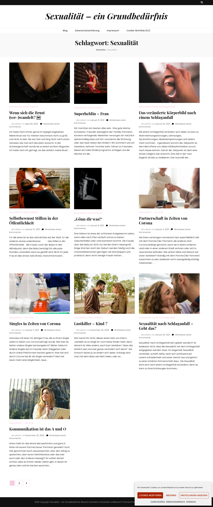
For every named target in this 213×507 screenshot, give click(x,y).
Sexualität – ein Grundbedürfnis (106, 15)
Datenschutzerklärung (175, 501)
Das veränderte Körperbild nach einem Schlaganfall (167, 115)
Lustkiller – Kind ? (90, 323)
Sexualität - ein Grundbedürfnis (65, 502)
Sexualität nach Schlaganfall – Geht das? (166, 326)
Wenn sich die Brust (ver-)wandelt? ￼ (27, 115)
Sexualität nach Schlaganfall (157, 106)
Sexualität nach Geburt (23, 106)
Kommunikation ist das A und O (37, 428)
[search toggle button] (202, 2)
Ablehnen (171, 495)
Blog (65, 30)
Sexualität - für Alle (151, 212)
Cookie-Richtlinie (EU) (138, 30)
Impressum (191, 501)
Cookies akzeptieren (150, 495)
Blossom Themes (122, 502)
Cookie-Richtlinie (158, 501)
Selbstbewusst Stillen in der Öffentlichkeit (33, 220)
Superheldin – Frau (91, 113)
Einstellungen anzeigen (194, 495)
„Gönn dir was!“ (88, 219)
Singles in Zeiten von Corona (35, 323)
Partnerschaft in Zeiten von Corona (163, 220)
